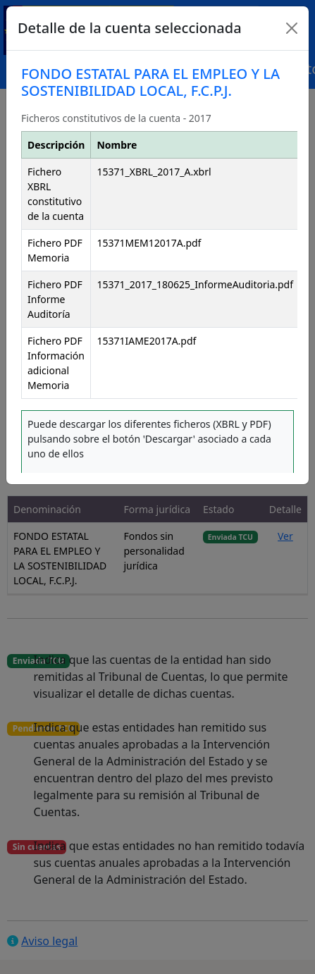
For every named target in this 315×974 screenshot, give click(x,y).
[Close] (291, 28)
